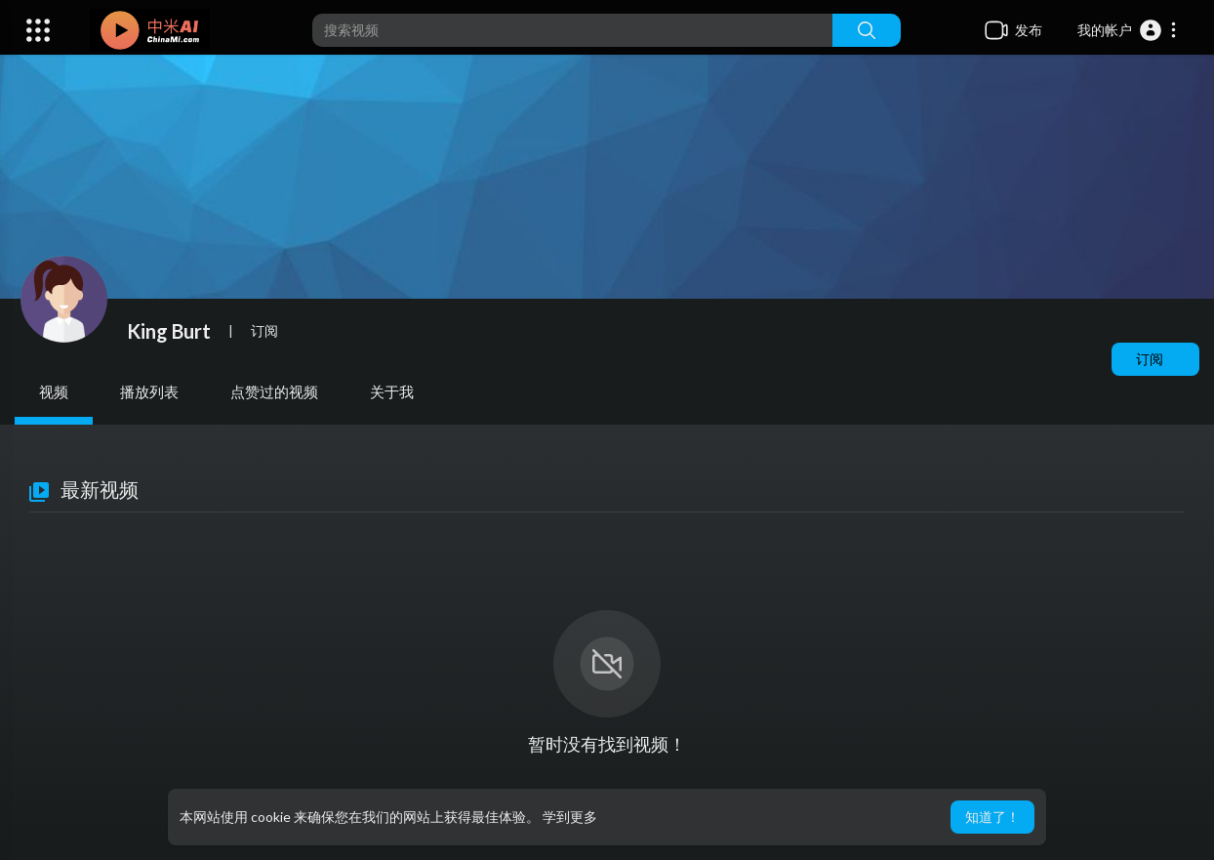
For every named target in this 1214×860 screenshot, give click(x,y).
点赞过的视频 (274, 391)
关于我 (392, 391)
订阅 (1149, 358)
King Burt (169, 331)
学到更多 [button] (570, 816)
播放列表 (149, 391)
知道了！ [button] (992, 816)
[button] (1128, 30)
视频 (53, 391)
